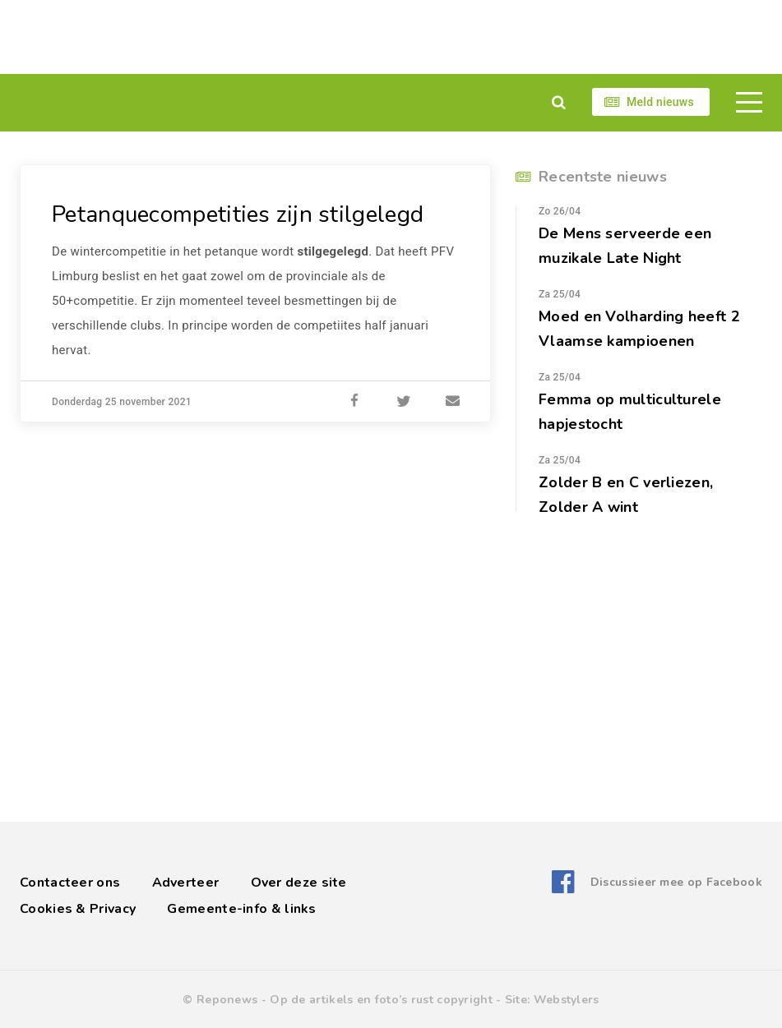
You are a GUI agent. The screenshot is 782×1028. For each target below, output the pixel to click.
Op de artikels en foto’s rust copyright (381, 999)
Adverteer (186, 883)
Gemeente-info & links (241, 909)
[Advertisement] (391, 37)
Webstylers (566, 999)
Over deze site (299, 883)
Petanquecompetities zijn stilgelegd (237, 214)
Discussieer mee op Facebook (676, 882)
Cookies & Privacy (78, 909)
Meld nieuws (660, 101)
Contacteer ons (70, 883)
